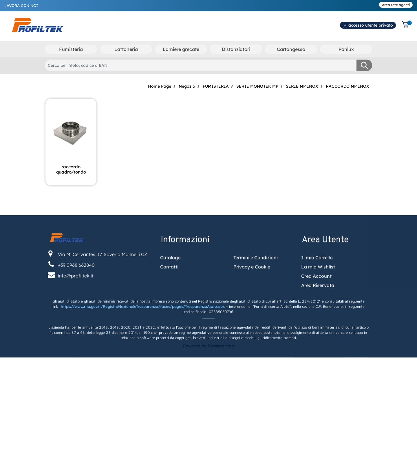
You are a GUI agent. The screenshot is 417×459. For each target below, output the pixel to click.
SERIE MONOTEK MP (257, 86)
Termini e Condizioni (255, 271)
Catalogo (170, 271)
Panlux (346, 49)
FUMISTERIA (216, 86)
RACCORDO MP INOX (347, 86)
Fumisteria (71, 49)
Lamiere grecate (181, 49)
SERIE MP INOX (302, 86)
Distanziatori (236, 49)
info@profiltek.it (76, 289)
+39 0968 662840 (76, 278)
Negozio (187, 86)
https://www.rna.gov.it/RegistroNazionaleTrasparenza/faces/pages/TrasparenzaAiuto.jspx (143, 320)
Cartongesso (291, 49)
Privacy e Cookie (251, 280)
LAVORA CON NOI (21, 5)
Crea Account (316, 289)
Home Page (159, 86)
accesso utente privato (368, 25)
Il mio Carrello (317, 271)
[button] (364, 65)
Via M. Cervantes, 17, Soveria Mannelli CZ (102, 267)
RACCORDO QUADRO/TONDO (71, 169)
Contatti (169, 280)
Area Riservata (317, 298)
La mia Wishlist (318, 280)
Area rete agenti (396, 5)
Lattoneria (126, 49)
